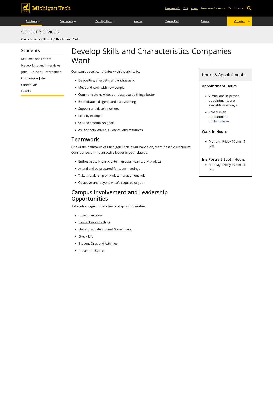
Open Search (249, 8)
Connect (239, 21)
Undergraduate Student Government (105, 229)
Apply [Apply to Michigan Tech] (194, 8)
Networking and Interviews (40, 65)
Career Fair (172, 21)
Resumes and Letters (36, 59)
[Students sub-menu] (39, 21)
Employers (66, 21)
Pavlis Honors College (94, 222)
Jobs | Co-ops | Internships (41, 72)
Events (205, 21)
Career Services (40, 31)
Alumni (138, 21)
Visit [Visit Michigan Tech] (185, 8)
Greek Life (86, 236)
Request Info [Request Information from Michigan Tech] (172, 8)
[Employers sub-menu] (75, 21)
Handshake (221, 121)
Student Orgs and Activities (98, 243)
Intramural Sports (92, 251)
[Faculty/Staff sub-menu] (113, 21)
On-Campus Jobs (33, 78)
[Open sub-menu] (224, 8)
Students (31, 21)
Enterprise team (90, 215)
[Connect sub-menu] (249, 21)
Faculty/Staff (103, 21)
